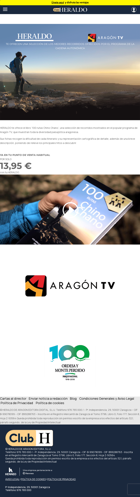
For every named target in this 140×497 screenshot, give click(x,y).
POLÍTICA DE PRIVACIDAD (61, 479)
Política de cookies (50, 403)
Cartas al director (13, 398)
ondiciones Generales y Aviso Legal (108, 398)
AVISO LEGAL (12, 479)
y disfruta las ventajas (70, 2)
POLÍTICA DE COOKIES (33, 479)
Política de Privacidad (17, 403)
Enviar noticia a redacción (48, 398)
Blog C (76, 398)
